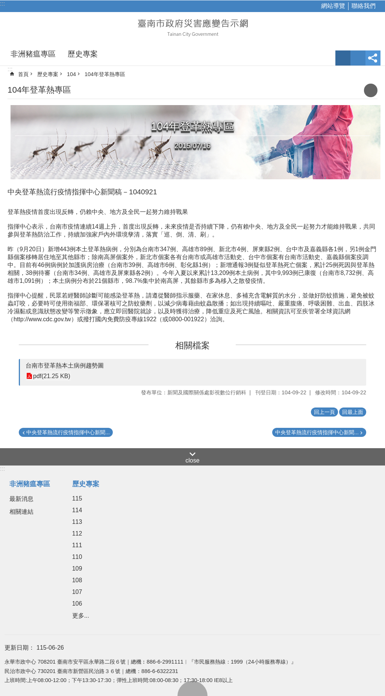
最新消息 (21, 499)
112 (77, 533)
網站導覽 (333, 6)
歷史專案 (83, 54)
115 (77, 498)
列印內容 (370, 90)
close (192, 460)
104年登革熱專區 (105, 74)
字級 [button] (342, 58)
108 (77, 580)
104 (71, 74)
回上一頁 (324, 412)
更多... (80, 615)
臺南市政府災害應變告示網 (192, 27)
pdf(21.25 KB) (51, 376)
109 (77, 568)
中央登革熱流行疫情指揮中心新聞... (68, 432)
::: (2, 3)
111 (77, 545)
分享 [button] (372, 58)
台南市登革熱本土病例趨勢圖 (65, 365)
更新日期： (20, 647)
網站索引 (357, 58)
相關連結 (21, 511)
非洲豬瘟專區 (33, 54)
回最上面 (192, 688)
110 (77, 557)
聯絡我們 (364, 6)
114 (77, 510)
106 (77, 603)
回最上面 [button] (352, 412)
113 (77, 522)
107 (77, 592)
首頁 (23, 74)
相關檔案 (192, 345)
